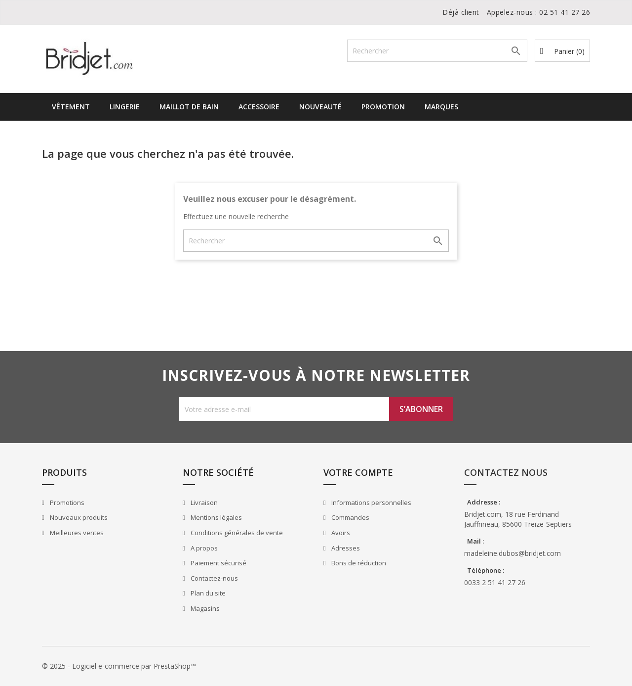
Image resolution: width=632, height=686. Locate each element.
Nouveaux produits (78, 517)
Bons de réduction (358, 562)
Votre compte (358, 472)
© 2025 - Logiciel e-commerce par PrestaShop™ (119, 666)
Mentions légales (215, 517)
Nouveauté (320, 106)
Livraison (203, 502)
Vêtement (71, 106)
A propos (203, 548)
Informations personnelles (370, 502)
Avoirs (340, 532)
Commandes (349, 517)
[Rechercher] (437, 51)
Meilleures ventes (76, 532)
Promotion (383, 106)
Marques (441, 106)
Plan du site (207, 593)
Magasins (204, 608)
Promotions (66, 502)
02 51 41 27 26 (564, 12)
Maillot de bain (189, 106)
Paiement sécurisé (217, 562)
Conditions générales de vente (236, 532)
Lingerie (125, 106)
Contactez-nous (213, 578)
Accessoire (258, 106)
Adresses (345, 548)
